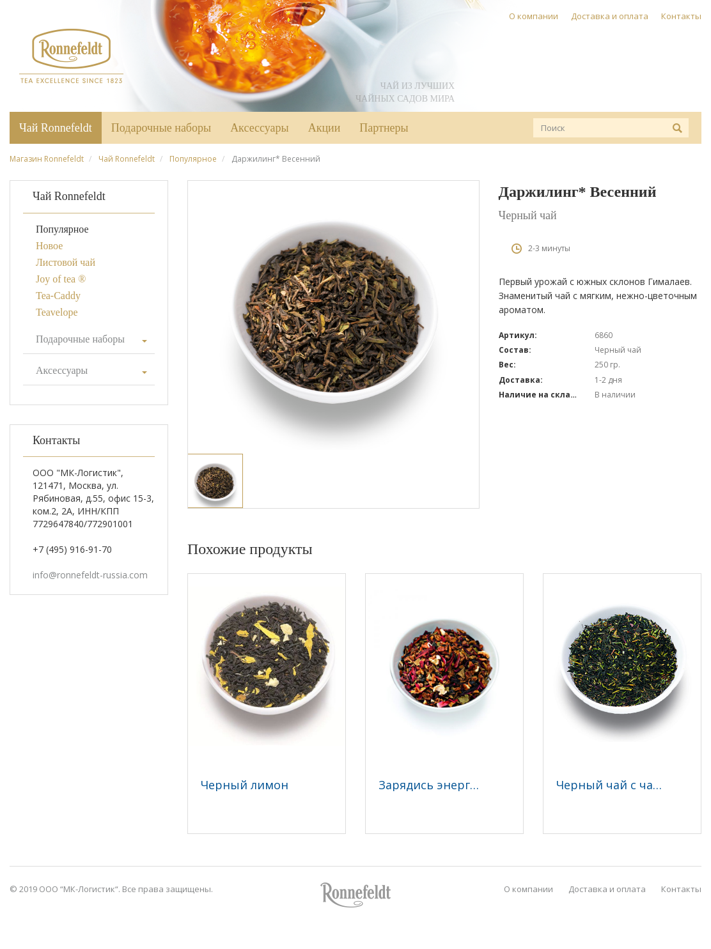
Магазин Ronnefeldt (47, 158)
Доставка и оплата (609, 16)
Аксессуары (259, 127)
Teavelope (57, 312)
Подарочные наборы (161, 127)
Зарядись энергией (435, 784)
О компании (533, 16)
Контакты (681, 16)
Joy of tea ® (61, 279)
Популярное (193, 158)
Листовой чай (65, 262)
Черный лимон (244, 784)
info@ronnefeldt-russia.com (90, 575)
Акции (324, 127)
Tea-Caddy (58, 295)
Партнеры (383, 127)
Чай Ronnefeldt (55, 127)
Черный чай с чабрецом (627, 784)
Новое (49, 245)
